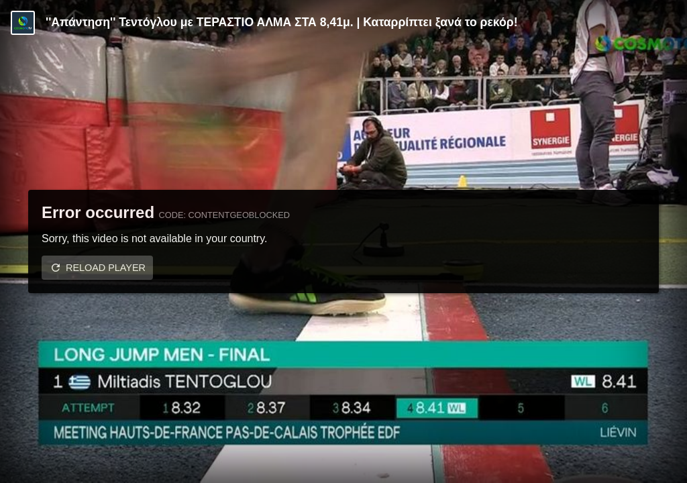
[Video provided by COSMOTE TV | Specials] (23, 23)
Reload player (106, 267)
